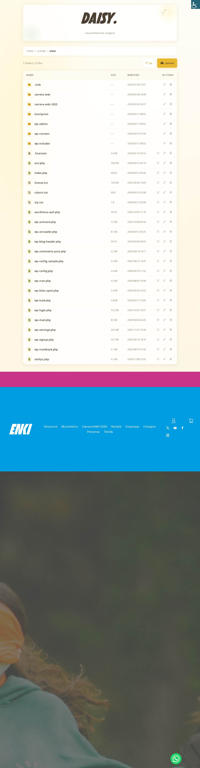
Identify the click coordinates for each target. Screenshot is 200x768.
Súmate (116, 426)
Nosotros (50, 426)
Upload (167, 63)
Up (149, 63)
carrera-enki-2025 (46, 104)
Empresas (132, 426)
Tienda (108, 431)
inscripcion (41, 114)
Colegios (149, 426)
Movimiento (69, 426)
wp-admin (41, 124)
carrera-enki (42, 94)
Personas (93, 431)
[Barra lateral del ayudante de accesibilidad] (195, 4)
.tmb (38, 84)
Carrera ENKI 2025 (94, 426)
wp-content (42, 133)
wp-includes (42, 143)
